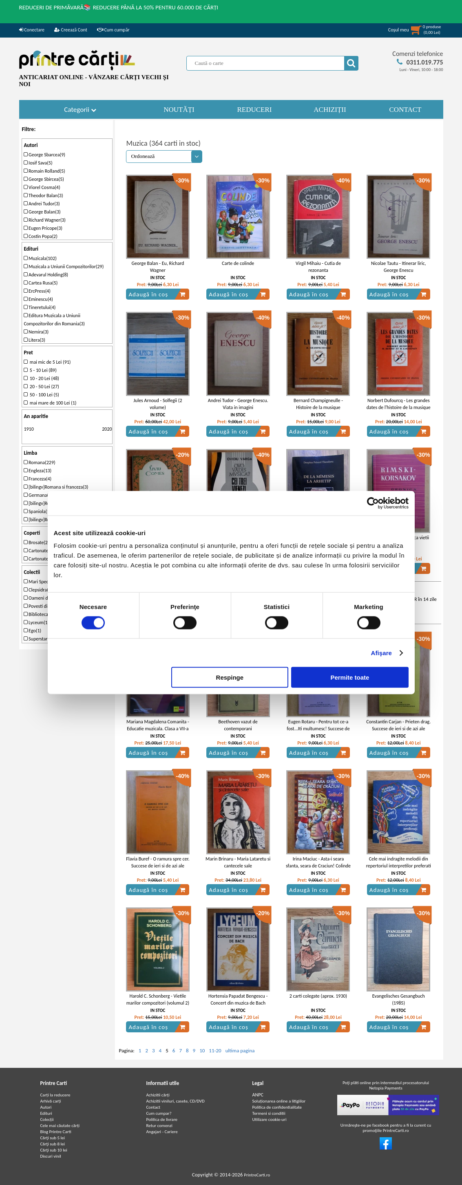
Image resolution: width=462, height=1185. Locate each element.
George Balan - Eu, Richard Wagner (157, 266)
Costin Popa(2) (40, 236)
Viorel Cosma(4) (42, 187)
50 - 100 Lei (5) (41, 395)
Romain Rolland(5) (44, 171)
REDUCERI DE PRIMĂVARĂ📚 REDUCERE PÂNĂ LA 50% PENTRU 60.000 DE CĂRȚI (119, 7)
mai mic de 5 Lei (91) (47, 362)
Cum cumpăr (113, 30)
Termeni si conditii (268, 1113)
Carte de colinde (238, 263)
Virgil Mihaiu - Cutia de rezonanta (318, 266)
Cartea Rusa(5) (40, 283)
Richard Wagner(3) (45, 220)
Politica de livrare (162, 1119)
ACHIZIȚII (330, 109)
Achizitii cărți (158, 1095)
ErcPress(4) (37, 291)
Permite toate (349, 677)
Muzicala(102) (40, 258)
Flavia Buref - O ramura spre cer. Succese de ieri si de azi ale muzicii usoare (157, 866)
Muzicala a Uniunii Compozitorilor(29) (64, 266)
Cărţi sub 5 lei (52, 1138)
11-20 (215, 1050)
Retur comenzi (159, 1125)
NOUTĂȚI (179, 109)
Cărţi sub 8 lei (52, 1144)
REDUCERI (254, 109)
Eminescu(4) (38, 299)
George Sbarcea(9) (44, 155)
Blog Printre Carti (55, 1131)
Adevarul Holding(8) (46, 275)
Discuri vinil (50, 1156)
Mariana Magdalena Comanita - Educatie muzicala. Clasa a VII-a (157, 725)
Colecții (47, 1119)
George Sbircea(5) (44, 179)
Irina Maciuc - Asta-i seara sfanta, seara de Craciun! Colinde (318, 862)
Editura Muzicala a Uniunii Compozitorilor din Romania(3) (54, 320)
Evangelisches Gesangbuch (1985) (398, 999)
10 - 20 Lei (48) (41, 378)
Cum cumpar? (159, 1113)
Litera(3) (34, 340)
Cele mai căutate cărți (60, 1125)
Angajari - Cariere (162, 1131)
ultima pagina (240, 1050)
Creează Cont (70, 30)
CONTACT (405, 109)
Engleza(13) (37, 471)
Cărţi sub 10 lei (53, 1150)
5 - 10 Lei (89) (40, 370)
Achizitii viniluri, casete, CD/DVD (175, 1101)
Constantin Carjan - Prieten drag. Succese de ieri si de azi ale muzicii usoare (398, 728)
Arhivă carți (50, 1101)
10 (202, 1050)
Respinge (230, 677)
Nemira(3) (36, 332)
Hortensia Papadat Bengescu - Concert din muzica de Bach (237, 999)
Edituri (46, 1113)
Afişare (381, 652)
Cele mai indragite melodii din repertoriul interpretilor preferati (398, 862)
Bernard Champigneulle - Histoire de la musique (318, 404)
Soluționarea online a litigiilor (279, 1101)
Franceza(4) (37, 479)
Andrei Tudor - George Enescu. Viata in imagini (238, 404)
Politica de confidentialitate (277, 1107)
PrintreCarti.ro (257, 1175)
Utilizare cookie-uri (269, 1119)
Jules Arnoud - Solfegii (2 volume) (157, 404)
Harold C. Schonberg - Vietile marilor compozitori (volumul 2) (157, 999)
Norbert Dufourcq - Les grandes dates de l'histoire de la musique (399, 404)
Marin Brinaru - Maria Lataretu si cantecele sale (238, 862)
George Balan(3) (42, 212)
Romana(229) (39, 462)
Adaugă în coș (157, 294)
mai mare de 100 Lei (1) (50, 403)
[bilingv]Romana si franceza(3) (56, 487)
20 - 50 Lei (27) (41, 386)
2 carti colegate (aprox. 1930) (318, 996)
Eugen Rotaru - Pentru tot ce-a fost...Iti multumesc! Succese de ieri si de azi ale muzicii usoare (318, 728)
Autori (46, 1107)
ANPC (257, 1095)
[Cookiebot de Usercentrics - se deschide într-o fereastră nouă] (373, 503)
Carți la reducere (55, 1095)
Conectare (31, 30)
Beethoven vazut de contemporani (238, 725)
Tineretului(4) (39, 307)
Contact (153, 1107)
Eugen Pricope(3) (43, 228)
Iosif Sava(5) (38, 163)
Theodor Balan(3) (43, 195)
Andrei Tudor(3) (42, 204)
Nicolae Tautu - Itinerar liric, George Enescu (398, 266)
